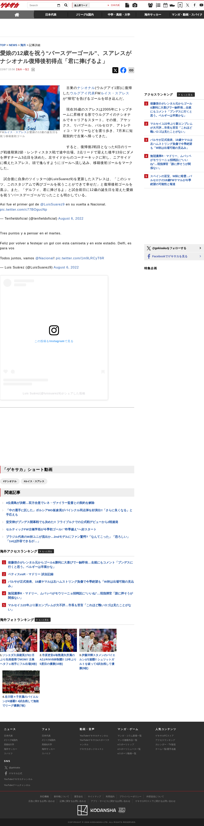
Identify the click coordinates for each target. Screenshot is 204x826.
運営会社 (78, 796)
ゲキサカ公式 (13, 774)
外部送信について (155, 796)
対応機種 (44, 796)
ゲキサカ (10, 6)
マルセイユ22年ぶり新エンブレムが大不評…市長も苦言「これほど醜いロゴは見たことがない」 (69, 607)
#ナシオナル (10, 481)
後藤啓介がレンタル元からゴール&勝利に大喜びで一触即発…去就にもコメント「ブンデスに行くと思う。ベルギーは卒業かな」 (70, 564)
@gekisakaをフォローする (166, 248)
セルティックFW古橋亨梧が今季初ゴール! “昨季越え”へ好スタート (51, 529)
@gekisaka (12, 767)
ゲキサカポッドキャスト (92, 749)
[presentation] (17, 14)
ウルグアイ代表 (82, 93)
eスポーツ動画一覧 (127, 753)
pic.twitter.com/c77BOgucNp (23, 209)
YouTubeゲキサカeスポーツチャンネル (94, 742)
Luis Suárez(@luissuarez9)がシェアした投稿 (54, 393)
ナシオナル (86, 88)
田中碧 (106, 5)
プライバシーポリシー (130, 796)
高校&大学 (9, 744)
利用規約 (110, 796)
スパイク (8, 753)
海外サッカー (10, 749)
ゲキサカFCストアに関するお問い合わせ (155, 801)
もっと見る (47, 551)
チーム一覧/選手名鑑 (165, 749)
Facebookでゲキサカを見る (166, 256)
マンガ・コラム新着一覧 (130, 735)
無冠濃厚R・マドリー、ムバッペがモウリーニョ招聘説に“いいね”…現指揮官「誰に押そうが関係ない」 (70, 595)
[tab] (17, 14)
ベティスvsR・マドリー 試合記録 (30, 574)
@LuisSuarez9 (52, 204)
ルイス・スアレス (15, 132)
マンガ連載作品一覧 (127, 740)
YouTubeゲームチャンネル (17, 785)
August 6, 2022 (71, 218)
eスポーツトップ (126, 744)
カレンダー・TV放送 (165, 744)
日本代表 (8, 735)
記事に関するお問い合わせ (73, 801)
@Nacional (44, 258)
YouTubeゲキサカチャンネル (94, 735)
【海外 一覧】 (22, 69)
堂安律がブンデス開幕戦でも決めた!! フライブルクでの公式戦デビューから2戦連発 (62, 522)
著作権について (61, 796)
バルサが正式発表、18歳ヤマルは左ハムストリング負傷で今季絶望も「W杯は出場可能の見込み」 (71, 584)
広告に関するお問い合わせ (41, 801)
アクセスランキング (165, 740)
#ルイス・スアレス (34, 481)
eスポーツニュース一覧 (129, 749)
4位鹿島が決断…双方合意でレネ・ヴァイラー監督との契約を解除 (50, 502)
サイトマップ (94, 796)
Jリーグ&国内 (11, 740)
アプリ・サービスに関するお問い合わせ (110, 801)
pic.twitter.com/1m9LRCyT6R (80, 258)
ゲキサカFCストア (164, 735)
